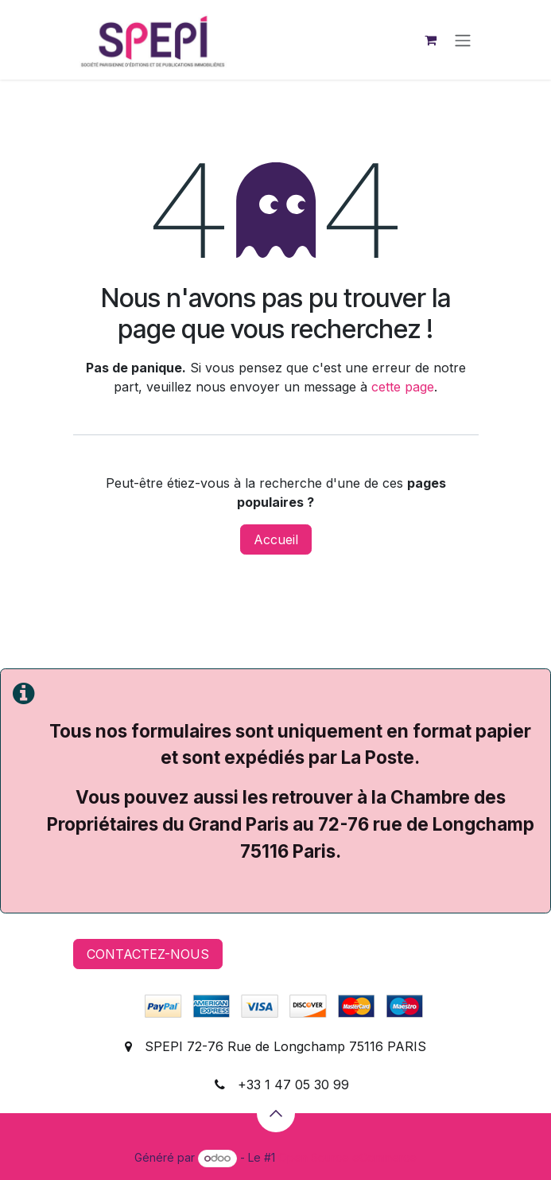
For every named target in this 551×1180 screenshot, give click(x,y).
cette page (402, 387)
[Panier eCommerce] (431, 40)
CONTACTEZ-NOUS (148, 954)
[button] (276, 1113)
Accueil (276, 539)
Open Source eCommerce (347, 1157)
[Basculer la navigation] (463, 39)
